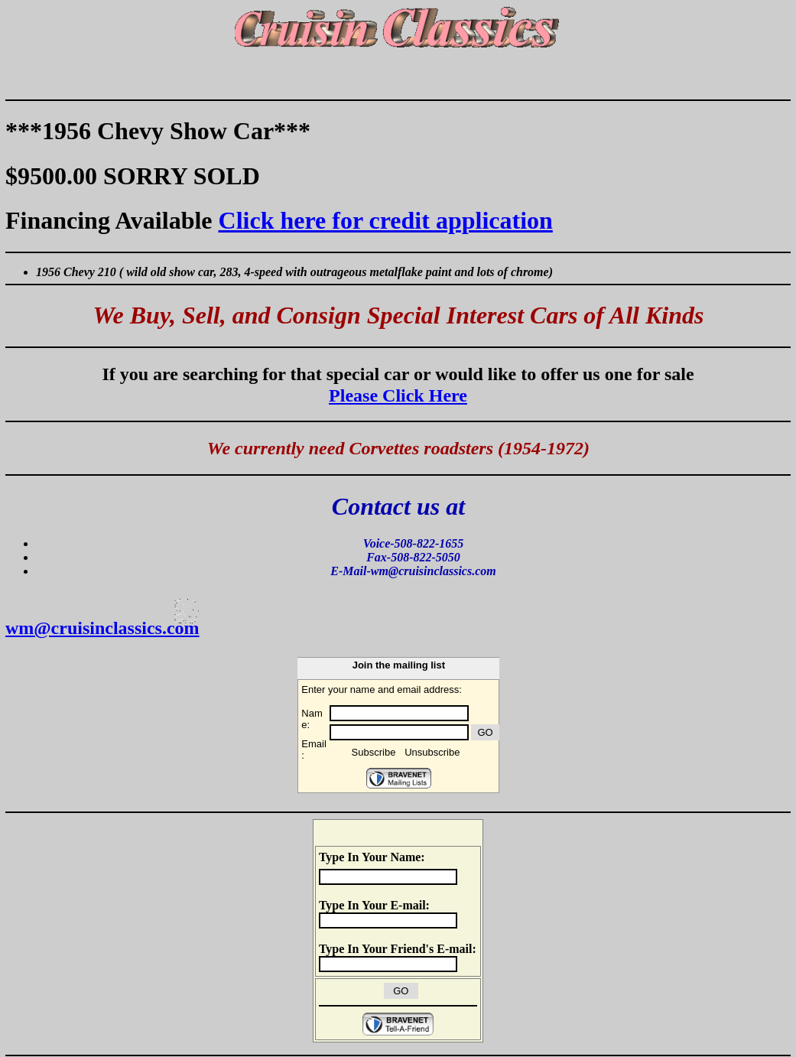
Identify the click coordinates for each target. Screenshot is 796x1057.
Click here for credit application (386, 220)
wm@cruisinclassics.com (102, 628)
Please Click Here (398, 395)
